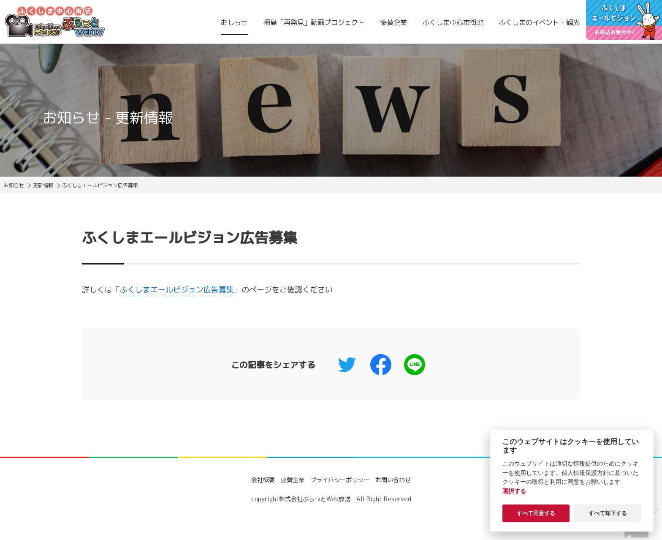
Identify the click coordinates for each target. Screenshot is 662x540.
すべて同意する (536, 513)
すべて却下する (608, 513)
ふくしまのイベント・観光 (539, 22)
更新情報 (43, 185)
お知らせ (14, 185)
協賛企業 (393, 22)
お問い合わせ (393, 480)
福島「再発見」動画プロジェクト (314, 22)
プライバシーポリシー (339, 480)
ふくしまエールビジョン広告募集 (177, 289)
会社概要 (263, 480)
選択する (514, 491)
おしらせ (234, 22)
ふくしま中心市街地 (453, 22)
